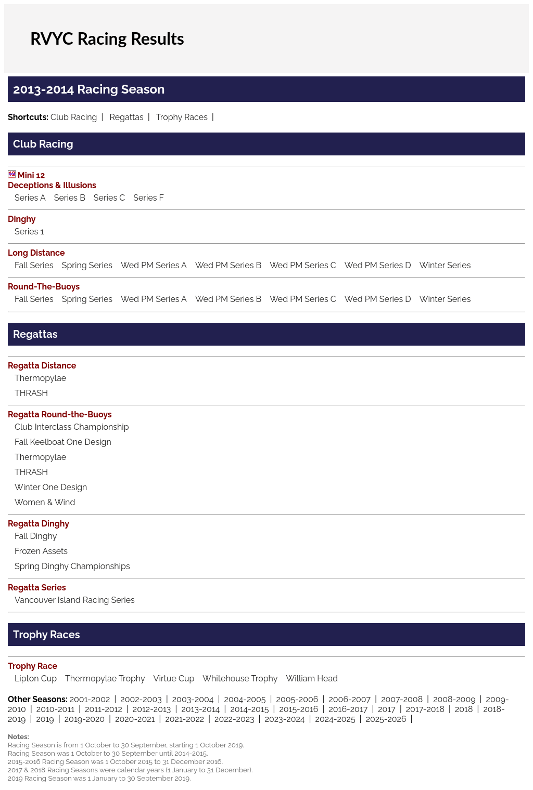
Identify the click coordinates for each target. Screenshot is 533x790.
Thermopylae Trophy (105, 678)
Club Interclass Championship (72, 427)
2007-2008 (402, 699)
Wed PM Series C (303, 265)
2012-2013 (152, 709)
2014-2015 (249, 709)
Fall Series (34, 265)
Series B (69, 198)
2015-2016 (298, 709)
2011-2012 (103, 709)
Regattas (127, 117)
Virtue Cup (174, 678)
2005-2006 (297, 699)
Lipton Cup (36, 678)
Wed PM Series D (378, 265)
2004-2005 (245, 699)
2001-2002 (90, 699)
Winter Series (445, 265)
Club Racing (73, 117)
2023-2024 (285, 719)
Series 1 (29, 231)
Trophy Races (181, 117)
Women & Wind (45, 502)
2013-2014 (200, 709)
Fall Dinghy (36, 536)
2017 (386, 709)
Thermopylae (40, 378)
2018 (464, 709)
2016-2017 (347, 709)
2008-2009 (454, 699)
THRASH (31, 393)
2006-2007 (349, 699)
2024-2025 (335, 719)
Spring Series (87, 265)
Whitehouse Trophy (239, 678)
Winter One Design (51, 487)
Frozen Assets (41, 551)
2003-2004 (193, 699)
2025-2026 (386, 719)
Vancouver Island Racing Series (75, 600)
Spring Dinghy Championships (72, 566)
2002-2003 (140, 699)
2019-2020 (85, 719)
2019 (45, 719)
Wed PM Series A (154, 265)
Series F (148, 198)
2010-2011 (55, 709)
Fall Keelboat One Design (63, 442)
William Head (312, 678)
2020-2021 (135, 719)
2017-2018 (425, 709)
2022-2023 (234, 719)
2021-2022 (184, 719)
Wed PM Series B (228, 265)
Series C (109, 198)
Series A (30, 198)
